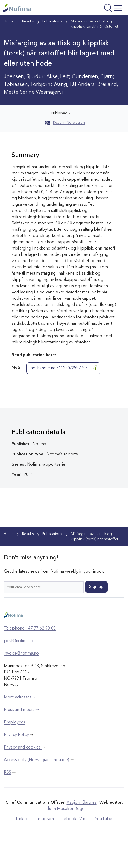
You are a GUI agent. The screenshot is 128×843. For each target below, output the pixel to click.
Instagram (44, 819)
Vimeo (85, 819)
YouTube (103, 819)
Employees (14, 722)
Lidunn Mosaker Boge (64, 809)
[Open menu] (102, 9)
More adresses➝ (19, 697)
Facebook (66, 819)
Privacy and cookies (23, 747)
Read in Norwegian (65, 122)
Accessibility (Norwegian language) (36, 760)
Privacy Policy (16, 735)
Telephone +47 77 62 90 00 (30, 628)
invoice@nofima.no (21, 653)
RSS (7, 772)
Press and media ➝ (21, 710)
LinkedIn (24, 819)
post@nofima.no (19, 641)
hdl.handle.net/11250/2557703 (63, 367)
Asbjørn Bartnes (82, 802)
